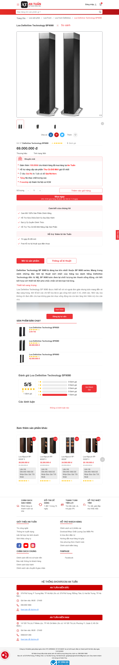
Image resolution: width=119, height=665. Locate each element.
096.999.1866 (26, 605)
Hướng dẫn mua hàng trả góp (72, 539)
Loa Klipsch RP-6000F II (25, 458)
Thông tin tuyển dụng (25, 532)
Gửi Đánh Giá (89, 388)
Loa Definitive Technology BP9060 (44, 354)
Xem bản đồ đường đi (30, 610)
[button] (102, 123)
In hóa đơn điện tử (67, 535)
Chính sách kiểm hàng (69, 545)
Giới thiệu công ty (24, 539)
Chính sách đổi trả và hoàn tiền (29, 558)
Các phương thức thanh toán (72, 542)
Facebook (69, 558)
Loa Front (47, 18)
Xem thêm (60, 310)
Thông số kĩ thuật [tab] (61, 260)
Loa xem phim (34, 18)
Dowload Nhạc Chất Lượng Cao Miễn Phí (76, 532)
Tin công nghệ (22, 528)
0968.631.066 (26, 635)
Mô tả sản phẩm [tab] (30, 260)
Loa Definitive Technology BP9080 (44, 341)
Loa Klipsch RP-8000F (68, 458)
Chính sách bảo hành (25, 565)
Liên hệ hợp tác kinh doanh (28, 535)
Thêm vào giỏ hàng (81, 190)
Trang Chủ (21, 18)
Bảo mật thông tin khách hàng (29, 561)
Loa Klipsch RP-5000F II (89, 458)
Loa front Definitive (63, 18)
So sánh (63, 25)
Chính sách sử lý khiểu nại (70, 528)
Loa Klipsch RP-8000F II (46, 458)
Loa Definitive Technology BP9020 (44, 327)
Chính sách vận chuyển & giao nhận (31, 568)
